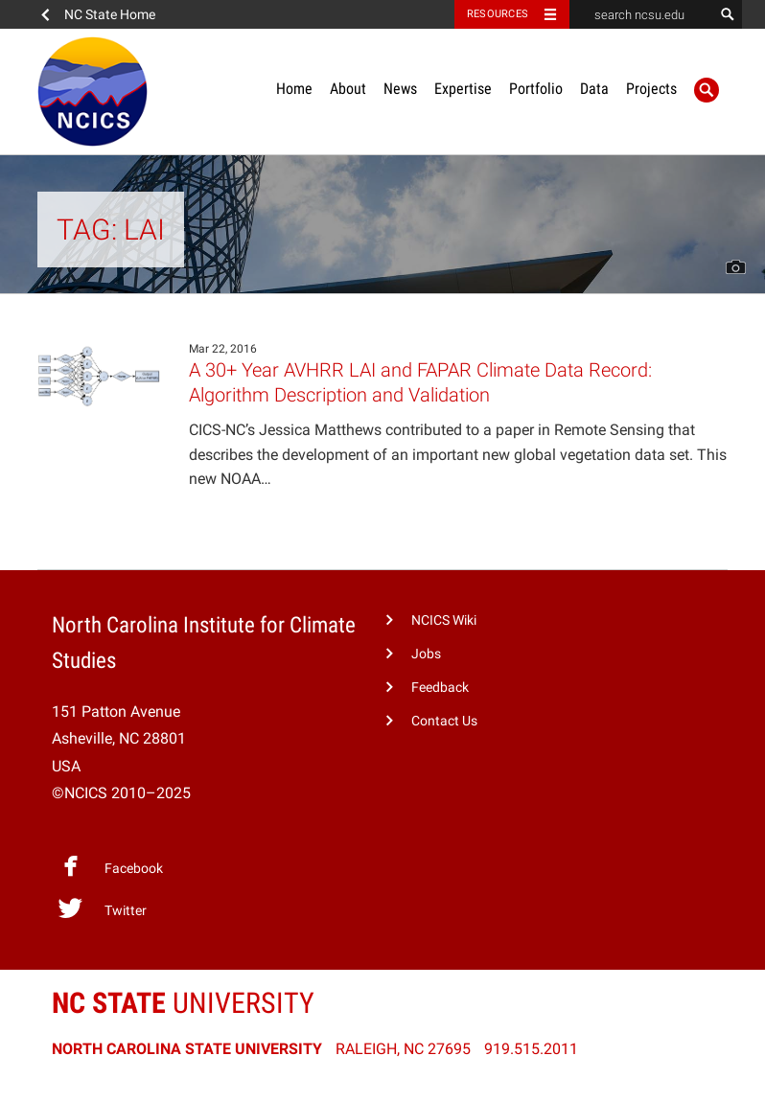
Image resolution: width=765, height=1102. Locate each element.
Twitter (102, 908)
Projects (651, 89)
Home (294, 89)
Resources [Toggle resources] (497, 14)
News (400, 89)
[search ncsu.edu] (641, 14)
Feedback (440, 687)
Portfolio (536, 89)
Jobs (426, 654)
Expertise (463, 89)
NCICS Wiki (443, 620)
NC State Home (109, 14)
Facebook (110, 866)
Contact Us (444, 721)
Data (594, 89)
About (348, 89)
